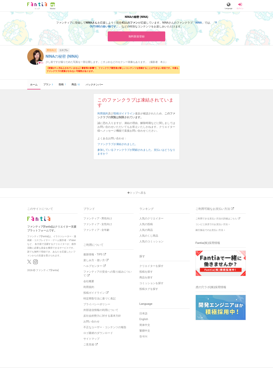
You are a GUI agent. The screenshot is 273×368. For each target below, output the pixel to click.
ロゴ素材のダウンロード (98, 333)
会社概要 (88, 281)
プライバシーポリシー (96, 304)
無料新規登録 (136, 36)
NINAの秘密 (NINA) (62, 57)
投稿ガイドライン (124, 114)
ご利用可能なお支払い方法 (215, 209)
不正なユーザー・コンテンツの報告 (104, 327)
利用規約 (102, 114)
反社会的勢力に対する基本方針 (102, 316)
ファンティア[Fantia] (47, 270)
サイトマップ (91, 339)
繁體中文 (144, 331)
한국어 (143, 336)
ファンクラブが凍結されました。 (118, 144)
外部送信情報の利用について (100, 310)
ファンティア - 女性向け (97, 224)
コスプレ (63, 50)
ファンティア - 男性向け (97, 218)
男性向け (51, 50)
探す (142, 257)
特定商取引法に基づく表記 (99, 299)
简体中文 (144, 325)
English (143, 319)
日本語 (143, 314)
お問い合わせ (91, 322)
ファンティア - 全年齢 (96, 230)
